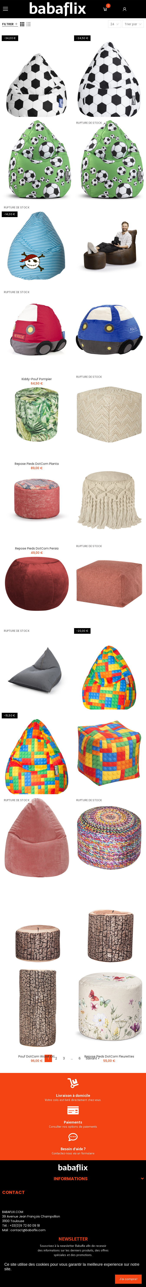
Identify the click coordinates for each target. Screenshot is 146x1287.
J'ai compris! (128, 1279)
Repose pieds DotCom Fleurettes (109, 1056)
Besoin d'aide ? (73, 1149)
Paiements (73, 1122)
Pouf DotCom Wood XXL (36, 1056)
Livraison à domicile (73, 1095)
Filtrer (8, 24)
